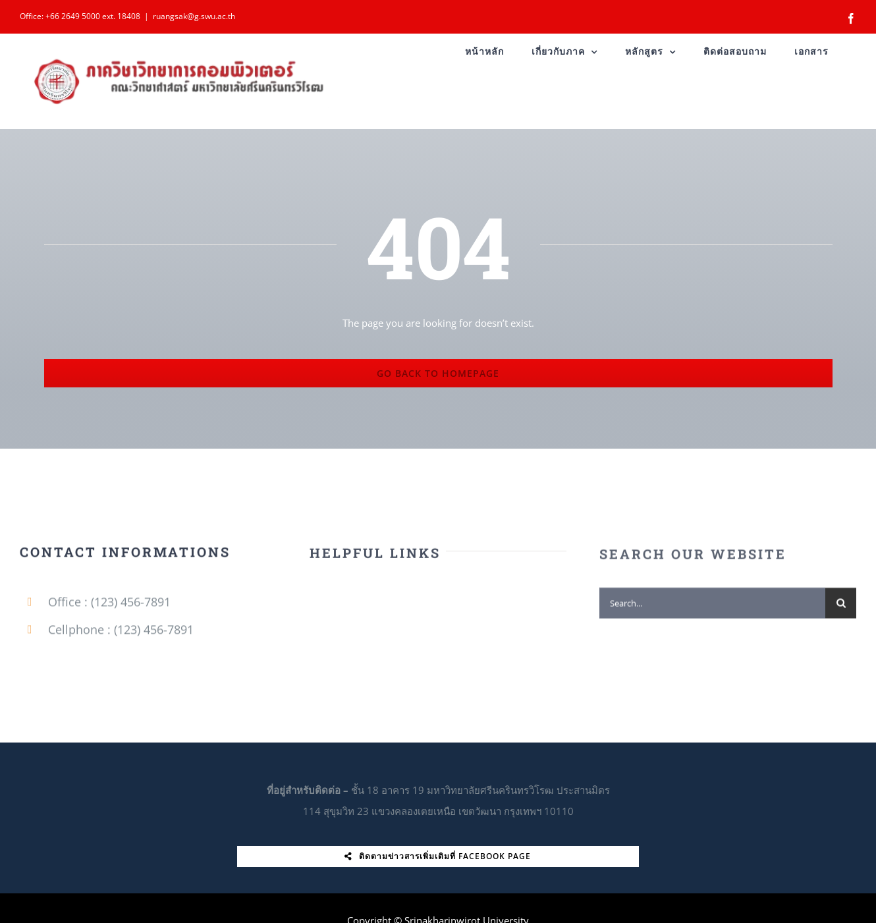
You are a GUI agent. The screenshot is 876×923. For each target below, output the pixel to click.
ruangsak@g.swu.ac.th (194, 16)
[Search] (840, 607)
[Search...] (712, 607)
